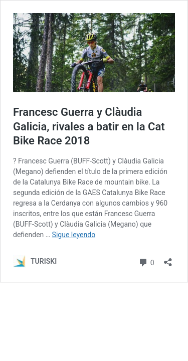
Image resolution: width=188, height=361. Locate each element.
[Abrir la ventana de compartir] (168, 259)
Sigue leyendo (74, 235)
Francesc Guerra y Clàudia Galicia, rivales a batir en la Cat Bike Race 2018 (89, 126)
